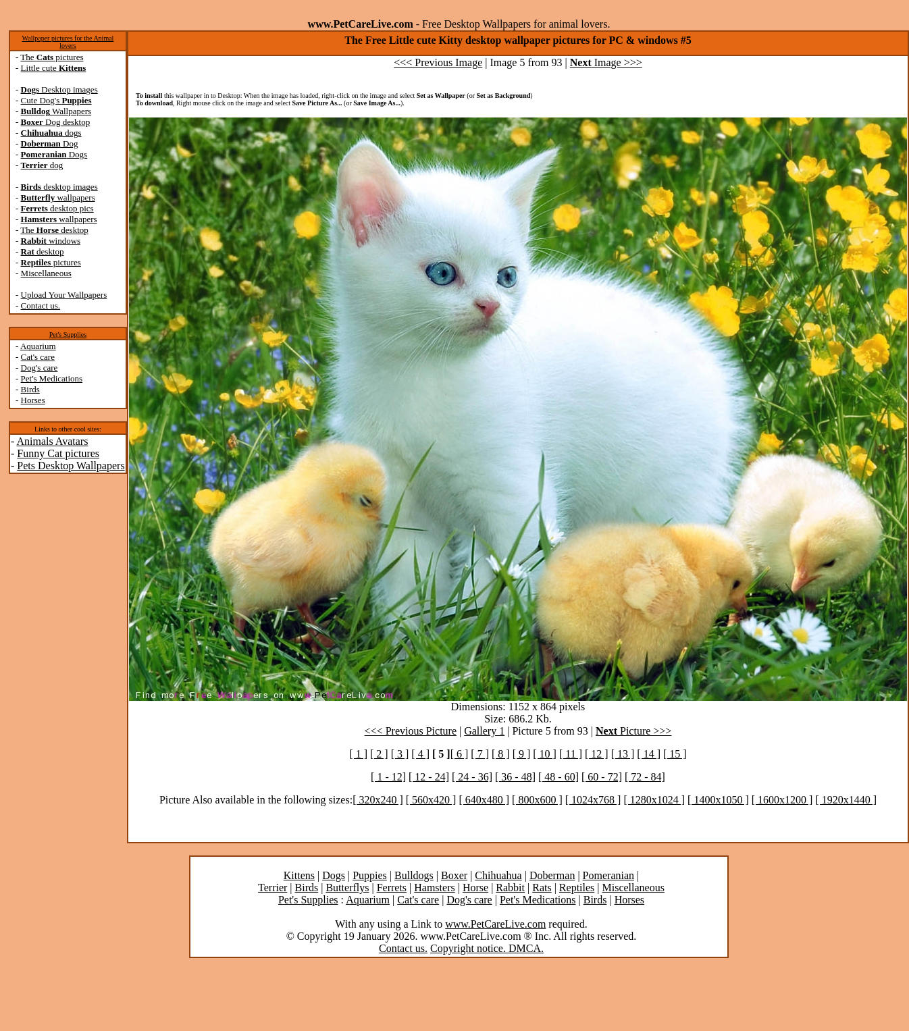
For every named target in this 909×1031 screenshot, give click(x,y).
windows (51, 241)
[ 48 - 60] (558, 777)
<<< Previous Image (438, 62)
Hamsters (434, 887)
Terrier (272, 887)
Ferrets (392, 887)
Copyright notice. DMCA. (487, 948)
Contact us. (41, 305)
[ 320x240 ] (378, 799)
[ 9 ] (522, 754)
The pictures (51, 57)
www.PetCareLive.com (495, 924)
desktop (42, 251)
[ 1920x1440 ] (846, 799)
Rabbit (510, 887)
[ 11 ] (570, 754)
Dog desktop (55, 122)
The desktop (54, 230)
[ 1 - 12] (388, 777)
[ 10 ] (544, 754)
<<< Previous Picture (411, 731)
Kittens (299, 875)
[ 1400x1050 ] (718, 799)
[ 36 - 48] (515, 777)
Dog (49, 143)
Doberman (552, 875)
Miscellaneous (46, 273)
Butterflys (347, 887)
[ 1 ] (358, 754)
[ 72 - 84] (645, 777)
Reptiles (576, 887)
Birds (30, 389)
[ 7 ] (480, 754)
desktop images (59, 187)
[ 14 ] (648, 754)
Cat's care (38, 357)
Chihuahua (498, 875)
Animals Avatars (52, 441)
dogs (51, 133)
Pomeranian (608, 875)
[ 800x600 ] (537, 799)
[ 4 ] (420, 754)
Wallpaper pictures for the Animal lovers (68, 41)
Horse (475, 887)
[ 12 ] (596, 754)
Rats (541, 887)
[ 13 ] (623, 754)
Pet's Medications (52, 378)
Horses (33, 400)
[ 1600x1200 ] (782, 799)
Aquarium (38, 346)
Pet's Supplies (67, 334)
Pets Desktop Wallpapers (70, 465)
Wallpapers (56, 111)
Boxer (454, 875)
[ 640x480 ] (484, 799)
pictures (51, 262)
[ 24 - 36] (472, 777)
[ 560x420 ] (431, 799)
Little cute (53, 68)
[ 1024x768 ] (593, 799)
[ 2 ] (379, 754)
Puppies (370, 875)
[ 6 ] (459, 754)
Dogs (54, 154)
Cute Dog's (56, 100)
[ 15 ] (675, 754)
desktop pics (57, 208)
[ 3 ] (400, 754)
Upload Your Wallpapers (64, 295)
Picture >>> (633, 731)
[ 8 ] (501, 754)
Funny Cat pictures (58, 453)
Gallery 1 (484, 731)
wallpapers (58, 197)
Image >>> (606, 62)
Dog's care (39, 368)
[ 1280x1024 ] (654, 799)
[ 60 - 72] (601, 777)
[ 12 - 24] (429, 777)
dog (42, 165)
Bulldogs (414, 875)
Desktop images (59, 89)
